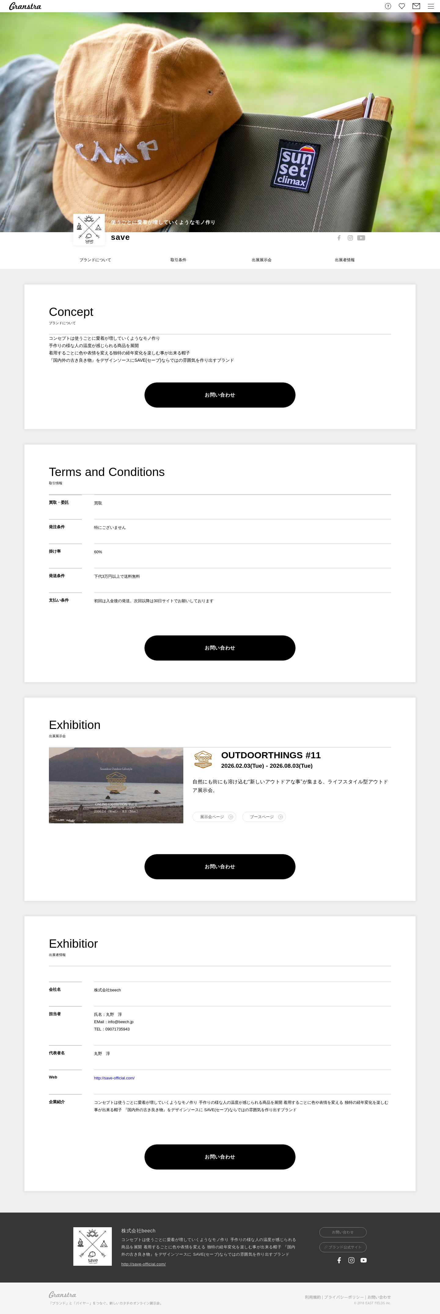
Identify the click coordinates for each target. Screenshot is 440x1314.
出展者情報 (345, 260)
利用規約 (313, 1297)
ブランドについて (95, 260)
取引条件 (178, 260)
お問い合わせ (379, 1297)
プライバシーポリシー (344, 1297)
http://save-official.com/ (114, 1078)
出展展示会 (262, 260)
